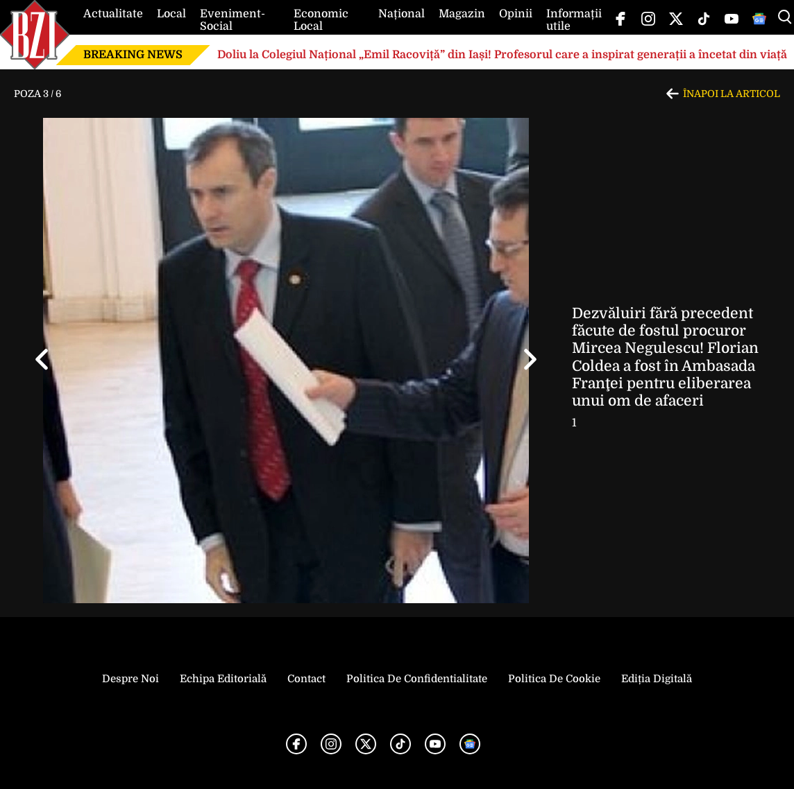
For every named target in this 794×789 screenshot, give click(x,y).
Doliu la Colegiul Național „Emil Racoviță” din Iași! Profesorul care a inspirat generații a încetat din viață (502, 55)
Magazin (462, 14)
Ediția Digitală (656, 679)
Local (171, 14)
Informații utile (574, 20)
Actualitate (113, 14)
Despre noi (130, 679)
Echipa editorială (223, 679)
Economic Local (321, 20)
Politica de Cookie (554, 679)
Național (401, 14)
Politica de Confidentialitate (416, 679)
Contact (306, 679)
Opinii (515, 14)
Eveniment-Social (232, 20)
